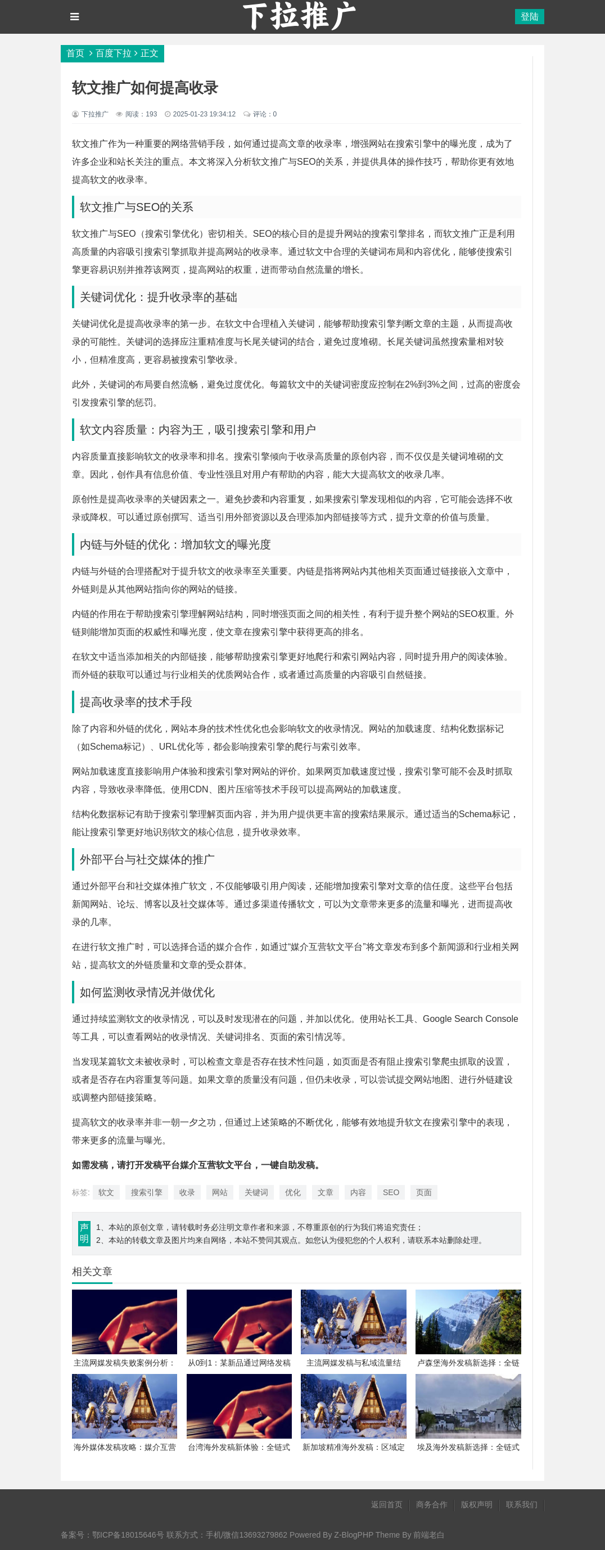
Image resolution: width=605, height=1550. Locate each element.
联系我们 (522, 1504)
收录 (187, 1192)
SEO (391, 1192)
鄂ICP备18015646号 (128, 1534)
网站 (220, 1192)
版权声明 (477, 1504)
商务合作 (432, 1504)
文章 (325, 1192)
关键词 (256, 1192)
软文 (106, 1192)
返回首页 (387, 1504)
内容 (358, 1192)
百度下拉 (114, 53)
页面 (424, 1192)
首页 (75, 53)
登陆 (530, 16)
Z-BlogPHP (353, 1534)
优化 (293, 1192)
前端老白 (429, 1534)
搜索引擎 (146, 1192)
